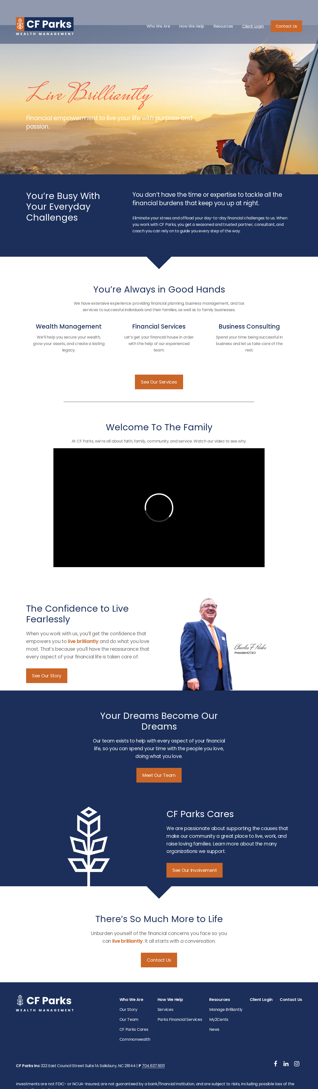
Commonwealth (134, 1013)
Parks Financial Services (180, 993)
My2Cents (218, 993)
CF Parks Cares (133, 1003)
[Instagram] (296, 1037)
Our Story (128, 983)
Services (165, 983)
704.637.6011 (153, 1039)
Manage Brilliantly (225, 983)
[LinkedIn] (286, 1037)
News (214, 1003)
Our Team (129, 993)
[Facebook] (275, 1037)
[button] (158, 18)
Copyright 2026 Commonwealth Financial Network (115, 1073)
